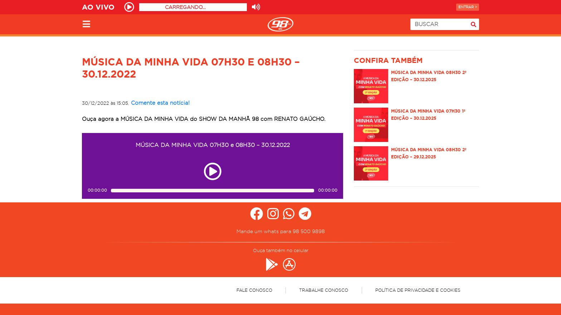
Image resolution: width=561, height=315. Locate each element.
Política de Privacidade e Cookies (417, 290)
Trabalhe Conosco (323, 290)
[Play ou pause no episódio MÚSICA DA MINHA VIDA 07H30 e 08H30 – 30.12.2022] (212, 171)
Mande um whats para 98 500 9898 (280, 231)
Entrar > (467, 7)
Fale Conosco (254, 290)
